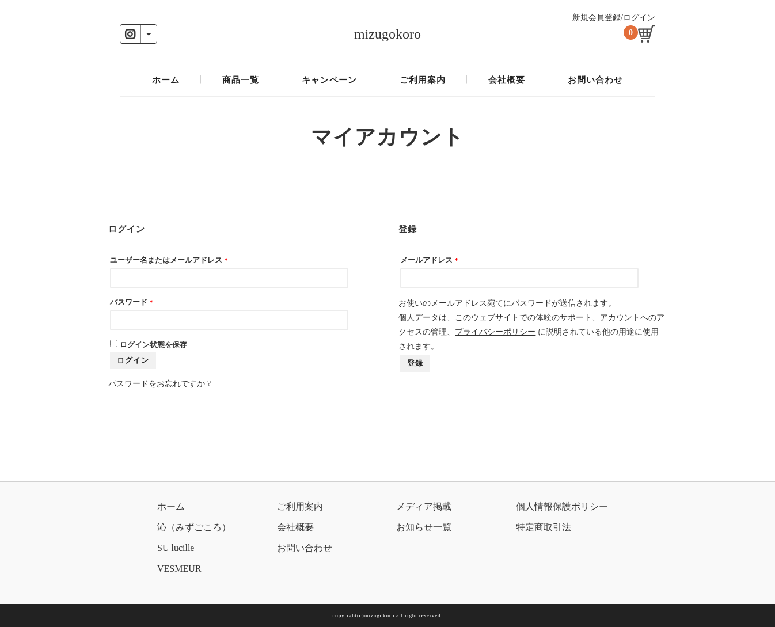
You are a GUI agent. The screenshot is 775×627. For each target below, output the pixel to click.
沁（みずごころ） (194, 527)
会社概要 (506, 80)
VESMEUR (179, 568)
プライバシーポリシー (495, 332)
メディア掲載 (423, 506)
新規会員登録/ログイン (613, 17)
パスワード (131, 302)
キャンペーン (329, 80)
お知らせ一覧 (423, 527)
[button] (138, 34)
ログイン (133, 360)
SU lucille (175, 548)
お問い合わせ (595, 80)
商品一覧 (240, 80)
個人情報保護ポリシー (562, 506)
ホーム (166, 80)
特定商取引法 (543, 527)
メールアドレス (429, 260)
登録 (415, 363)
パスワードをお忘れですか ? (159, 383)
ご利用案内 (423, 80)
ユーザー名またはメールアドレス (168, 260)
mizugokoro (387, 33)
